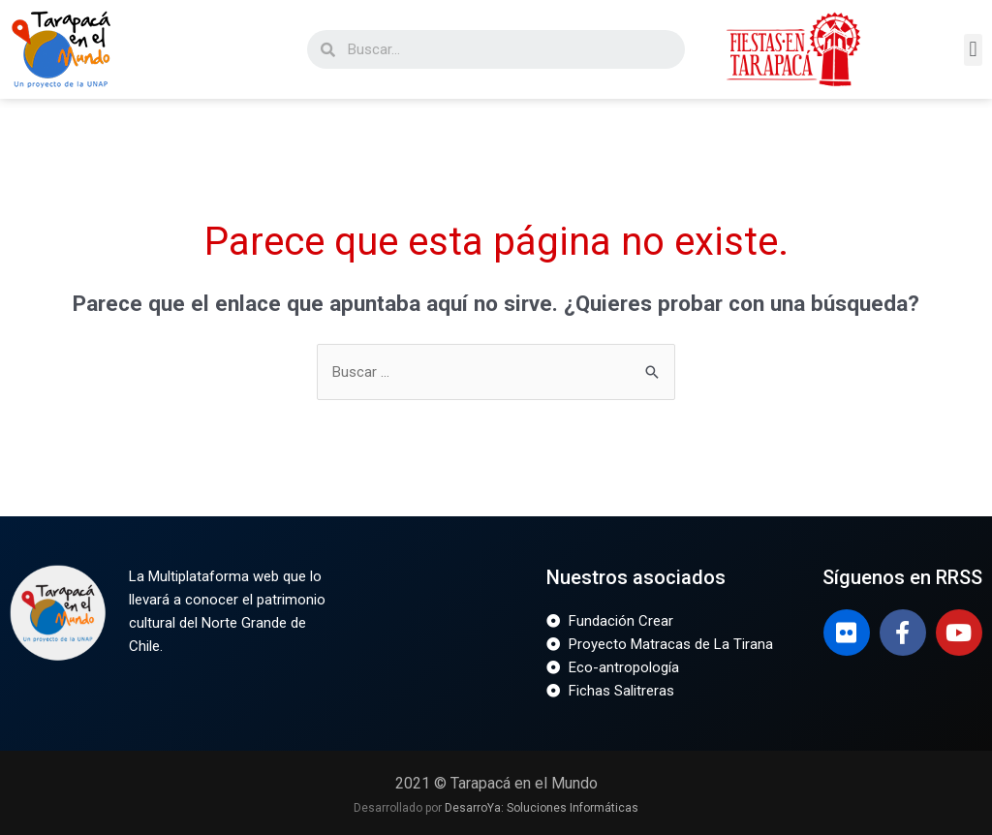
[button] (973, 50)
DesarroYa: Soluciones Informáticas (541, 808)
